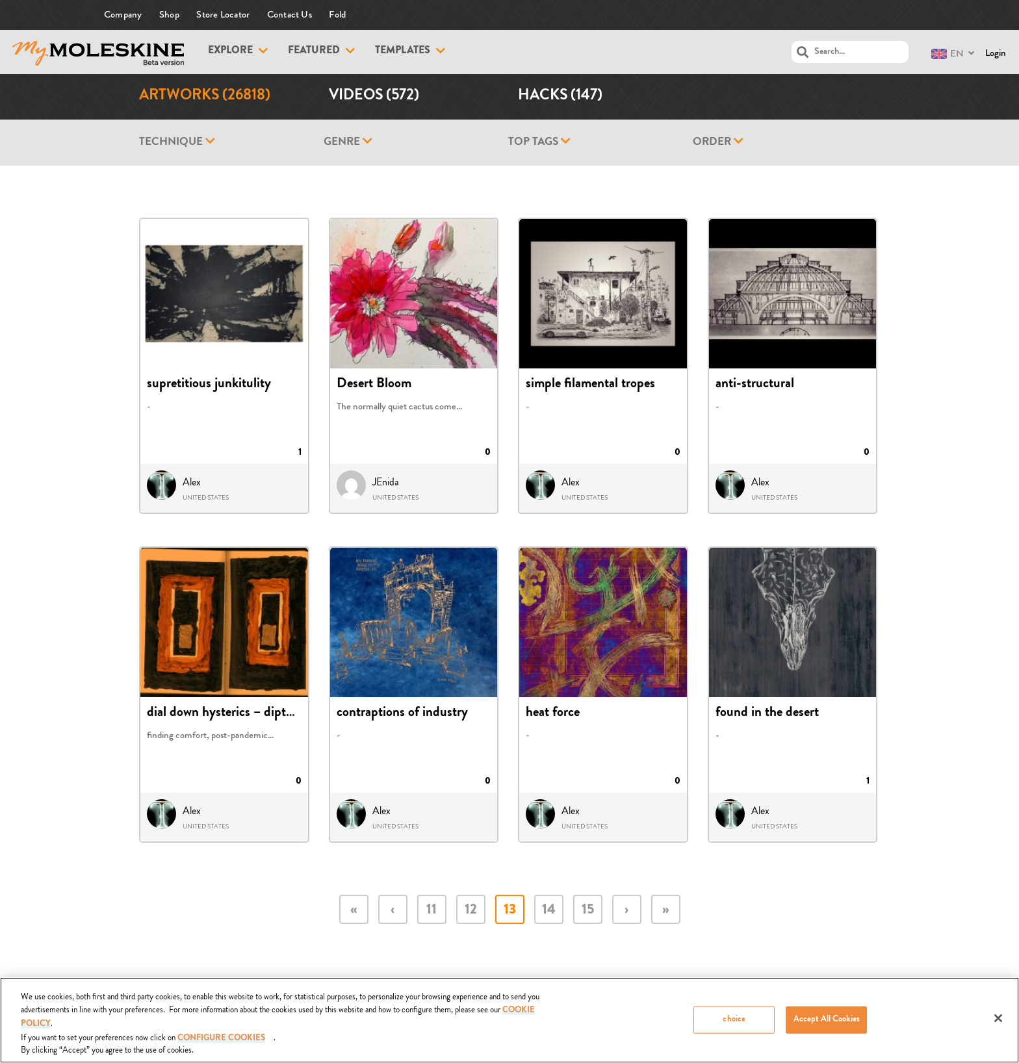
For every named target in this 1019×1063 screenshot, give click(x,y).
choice (734, 1020)
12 (471, 910)
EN (947, 53)
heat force (553, 713)
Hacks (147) (560, 96)
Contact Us (289, 14)
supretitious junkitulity (209, 384)
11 (431, 910)
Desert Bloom (374, 384)
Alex (192, 482)
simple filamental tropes (590, 384)
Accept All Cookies (826, 1020)
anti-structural (755, 384)
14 (549, 910)
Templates (402, 51)
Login (995, 53)
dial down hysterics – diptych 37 (234, 713)
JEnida (385, 482)
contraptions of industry (402, 713)
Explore (230, 51)
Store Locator (223, 14)
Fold (337, 14)
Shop (169, 14)
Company (123, 14)
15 (588, 910)
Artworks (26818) (204, 96)
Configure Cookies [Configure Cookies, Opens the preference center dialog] (221, 1038)
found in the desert (767, 713)
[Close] (998, 1019)
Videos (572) (374, 96)
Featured (314, 51)
